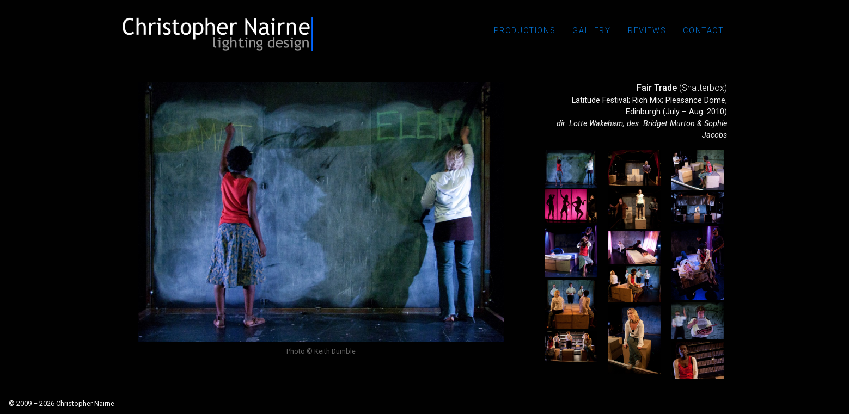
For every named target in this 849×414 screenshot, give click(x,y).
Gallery (605, 34)
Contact (706, 34)
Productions (543, 34)
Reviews (655, 34)
